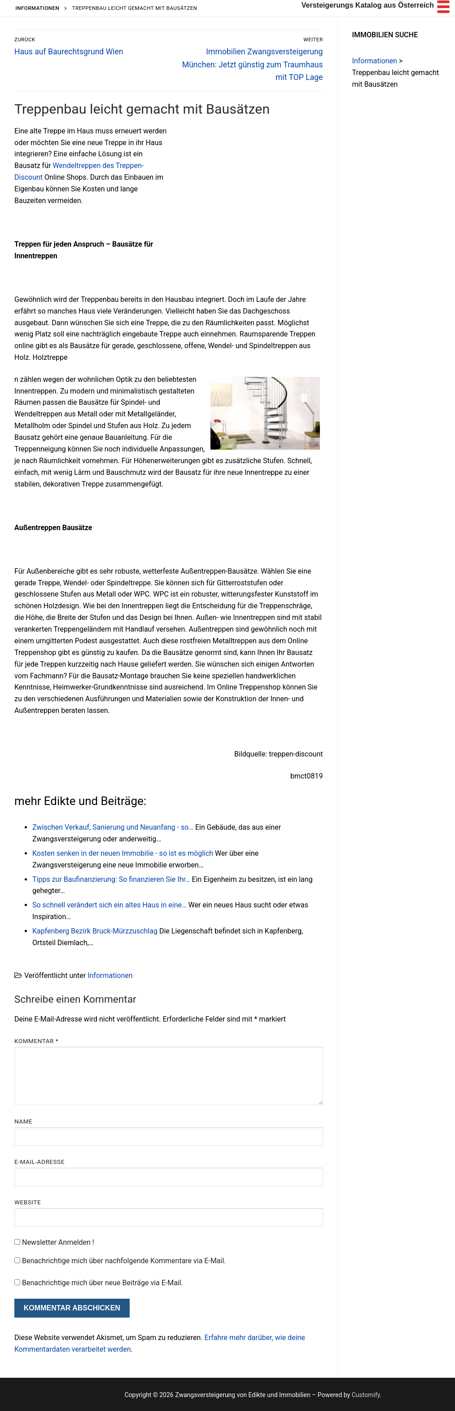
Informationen (110, 975)
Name (23, 1121)
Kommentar (36, 1040)
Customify (366, 1394)
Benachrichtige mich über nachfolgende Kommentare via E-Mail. (124, 1260)
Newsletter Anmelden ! (54, 1242)
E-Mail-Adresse (39, 1161)
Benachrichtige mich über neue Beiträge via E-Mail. (102, 1282)
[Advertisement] (247, 192)
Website (27, 1202)
